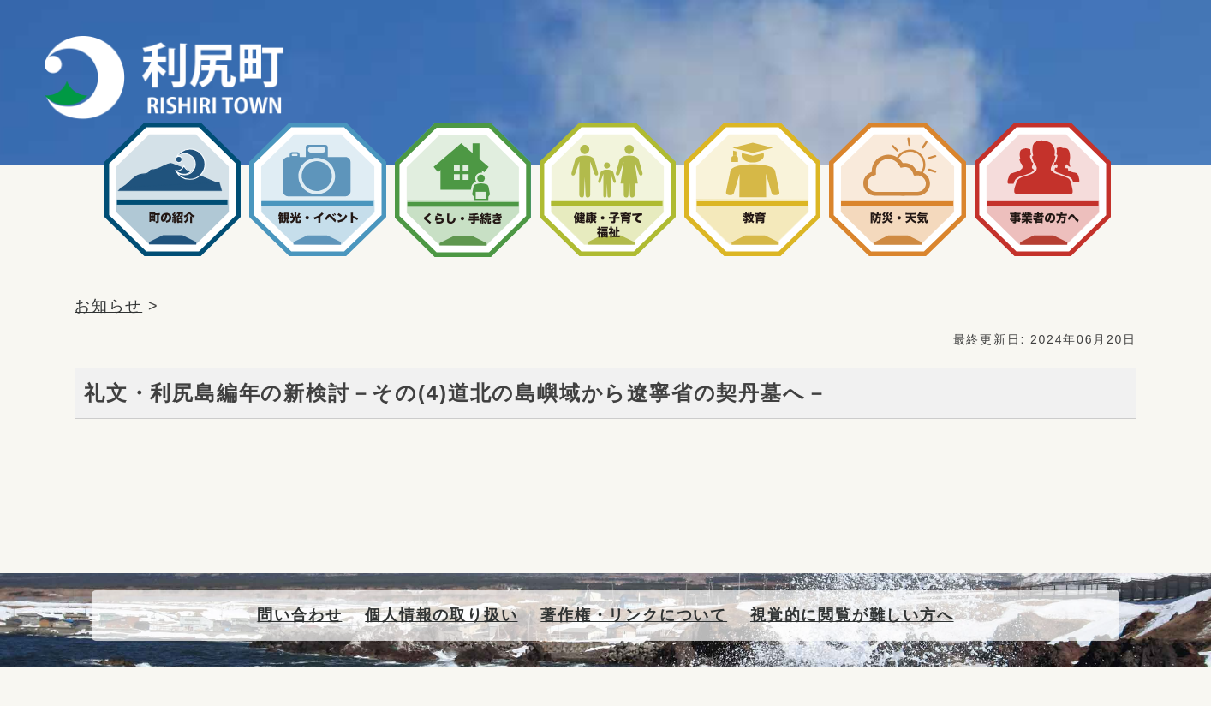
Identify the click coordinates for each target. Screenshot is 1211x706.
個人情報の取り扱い (441, 615)
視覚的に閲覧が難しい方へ (852, 615)
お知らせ (108, 305)
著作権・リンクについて (633, 615)
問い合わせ (299, 615)
